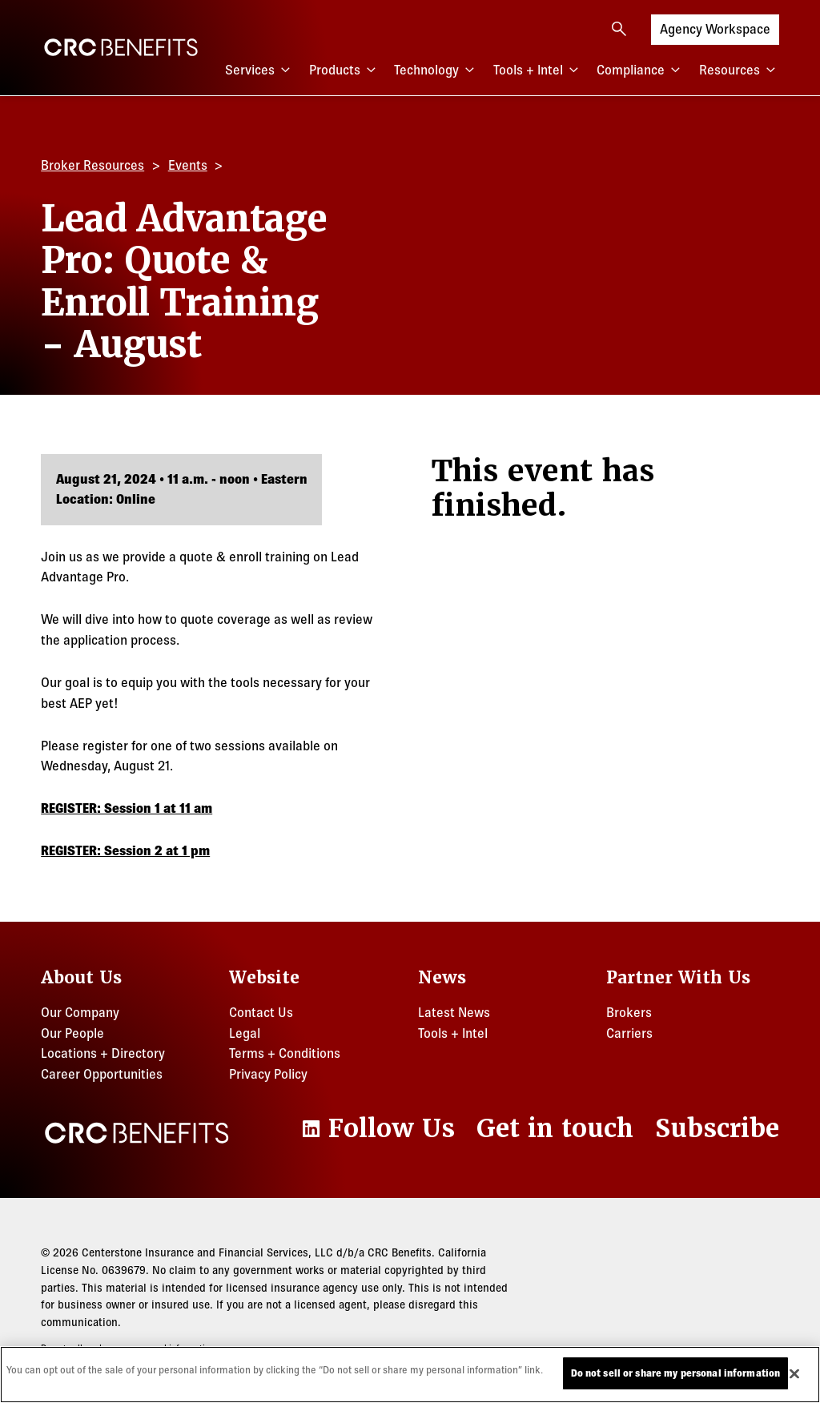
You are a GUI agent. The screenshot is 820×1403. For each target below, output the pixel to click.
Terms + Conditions (284, 1053)
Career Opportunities (102, 1074)
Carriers (629, 1033)
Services (259, 70)
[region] (410, 1374)
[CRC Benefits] (121, 47)
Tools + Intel (537, 70)
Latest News (454, 1012)
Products (344, 70)
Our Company (80, 1012)
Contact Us (261, 1012)
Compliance (640, 70)
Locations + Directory (103, 1053)
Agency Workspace (715, 27)
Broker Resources (92, 165)
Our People (72, 1033)
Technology (436, 70)
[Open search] (619, 28)
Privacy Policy (268, 1074)
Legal (244, 1033)
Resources (739, 70)
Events (187, 165)
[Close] (794, 1373)
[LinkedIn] (376, 1129)
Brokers (629, 1012)
